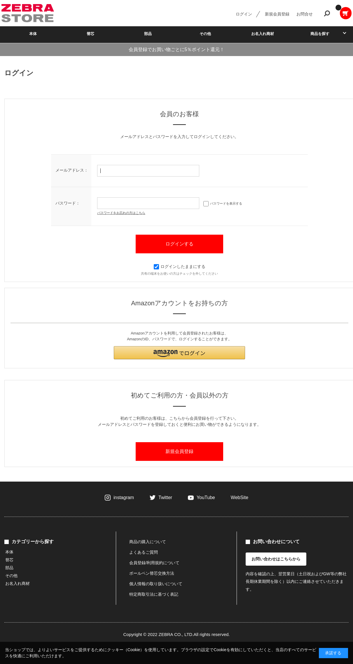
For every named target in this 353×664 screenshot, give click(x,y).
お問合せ (304, 14)
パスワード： (67, 203)
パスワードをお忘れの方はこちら (121, 213)
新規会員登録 (277, 14)
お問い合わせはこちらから (275, 559)
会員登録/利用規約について (154, 562)
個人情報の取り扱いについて (155, 583)
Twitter (165, 497)
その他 (205, 34)
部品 (148, 34)
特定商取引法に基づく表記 (153, 594)
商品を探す (319, 34)
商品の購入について (147, 541)
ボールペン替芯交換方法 (151, 573)
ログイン (244, 14)
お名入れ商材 (262, 34)
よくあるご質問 (143, 552)
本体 (33, 34)
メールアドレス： (71, 170)
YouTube (206, 497)
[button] (179, 352)
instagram (123, 497)
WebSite (239, 497)
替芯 (90, 34)
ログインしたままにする (179, 266)
